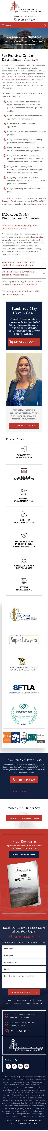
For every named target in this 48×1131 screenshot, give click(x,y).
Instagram (20, 1067)
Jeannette (6, 201)
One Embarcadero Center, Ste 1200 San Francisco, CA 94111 (24, 1016)
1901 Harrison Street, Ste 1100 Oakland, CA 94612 (22, 1024)
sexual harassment (22, 79)
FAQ (30, 1001)
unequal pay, (9, 79)
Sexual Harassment (24, 589)
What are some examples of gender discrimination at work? (19, 227)
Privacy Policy (15, 1123)
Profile (8, 1001)
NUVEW (8, 1121)
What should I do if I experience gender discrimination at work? (18, 264)
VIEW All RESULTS (21, 792)
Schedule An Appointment (24, 426)
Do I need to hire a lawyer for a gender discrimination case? (18, 273)
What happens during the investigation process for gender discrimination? (21, 283)
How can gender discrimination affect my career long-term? (21, 293)
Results (27, 1004)
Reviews (38, 1001)
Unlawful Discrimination (24, 479)
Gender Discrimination (24, 500)
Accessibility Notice (30, 1123)
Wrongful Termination (24, 457)
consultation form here (36, 204)
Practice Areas (20, 1001)
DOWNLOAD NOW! (21, 855)
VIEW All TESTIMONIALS (21, 819)
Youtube (26, 1067)
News (8, 1004)
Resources (17, 1004)
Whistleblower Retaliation (24, 567)
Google (14, 1067)
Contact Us (37, 1004)
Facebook (8, 1067)
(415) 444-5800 (26, 19)
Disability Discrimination (24, 522)
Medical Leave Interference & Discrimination (24, 544)
